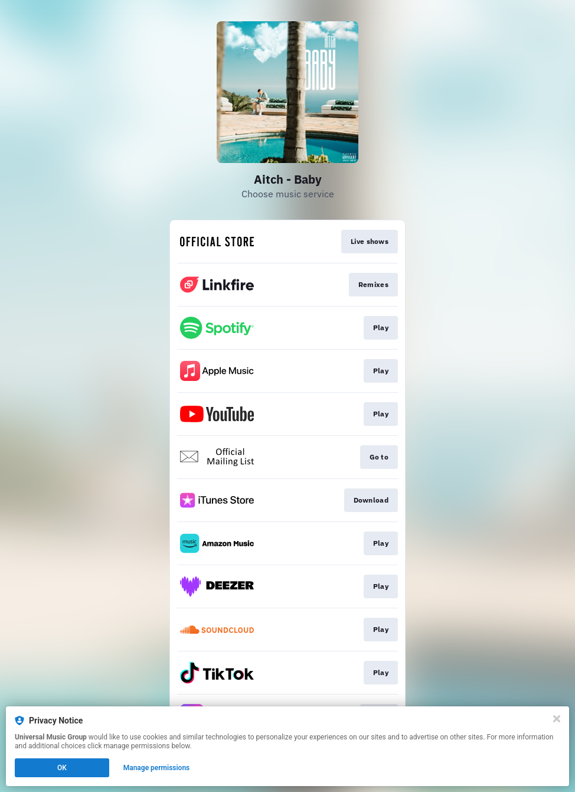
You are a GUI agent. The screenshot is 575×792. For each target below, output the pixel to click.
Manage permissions (156, 768)
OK (62, 768)
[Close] (556, 718)
